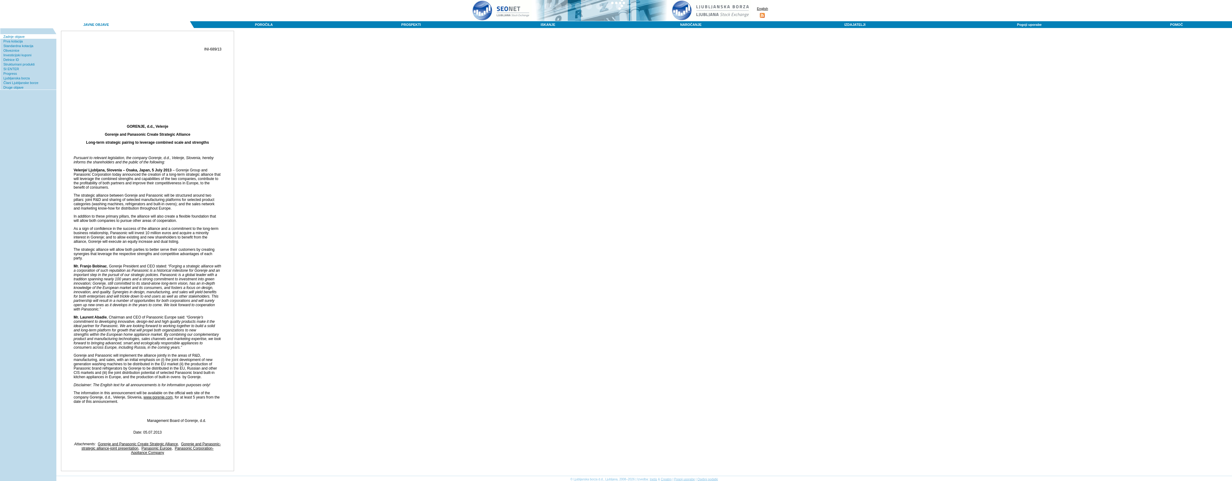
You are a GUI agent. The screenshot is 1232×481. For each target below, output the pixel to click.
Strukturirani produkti (19, 64)
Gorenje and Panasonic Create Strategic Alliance (138, 444)
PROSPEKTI (411, 24)
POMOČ (1176, 24)
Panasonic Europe (156, 448)
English (762, 8)
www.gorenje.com (158, 397)
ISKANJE (548, 24)
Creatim (666, 479)
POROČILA (264, 24)
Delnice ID (11, 60)
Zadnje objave (14, 36)
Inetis (653, 479)
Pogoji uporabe (1029, 24)
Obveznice (11, 50)
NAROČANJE (691, 24)
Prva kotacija (13, 41)
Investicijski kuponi (17, 55)
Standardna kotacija (18, 46)
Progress (10, 73)
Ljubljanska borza (16, 78)
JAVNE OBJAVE (96, 24)
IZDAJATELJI (854, 24)
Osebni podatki (707, 479)
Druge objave (13, 87)
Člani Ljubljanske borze (20, 83)
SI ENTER (11, 69)
